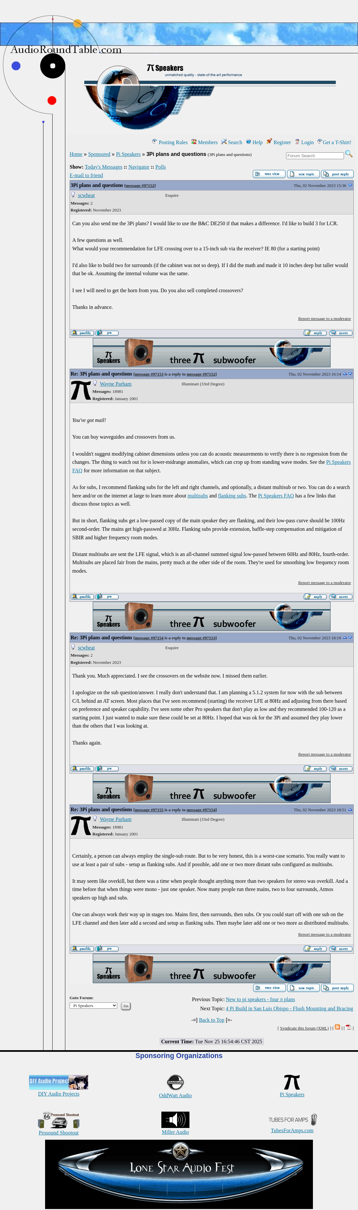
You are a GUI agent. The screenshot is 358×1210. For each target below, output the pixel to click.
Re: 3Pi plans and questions (101, 374)
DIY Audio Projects (58, 1091)
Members (204, 142)
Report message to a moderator (324, 318)
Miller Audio (175, 1129)
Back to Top (211, 1020)
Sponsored (99, 154)
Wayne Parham (116, 384)
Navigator (138, 167)
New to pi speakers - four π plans (260, 999)
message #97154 (149, 637)
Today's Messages (103, 167)
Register (279, 142)
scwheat (86, 195)
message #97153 (149, 374)
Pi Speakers (128, 154)
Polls (160, 167)
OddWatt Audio (175, 1092)
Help (254, 142)
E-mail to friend (86, 175)
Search (231, 142)
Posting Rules (169, 142)
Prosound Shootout (59, 1129)
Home (76, 154)
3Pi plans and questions (97, 185)
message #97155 (149, 809)
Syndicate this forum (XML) (304, 1028)
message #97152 (140, 185)
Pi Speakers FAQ (276, 495)
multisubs (197, 495)
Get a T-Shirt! (334, 142)
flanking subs (232, 495)
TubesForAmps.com (292, 1127)
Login (304, 142)
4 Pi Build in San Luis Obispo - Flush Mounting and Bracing (289, 1008)
